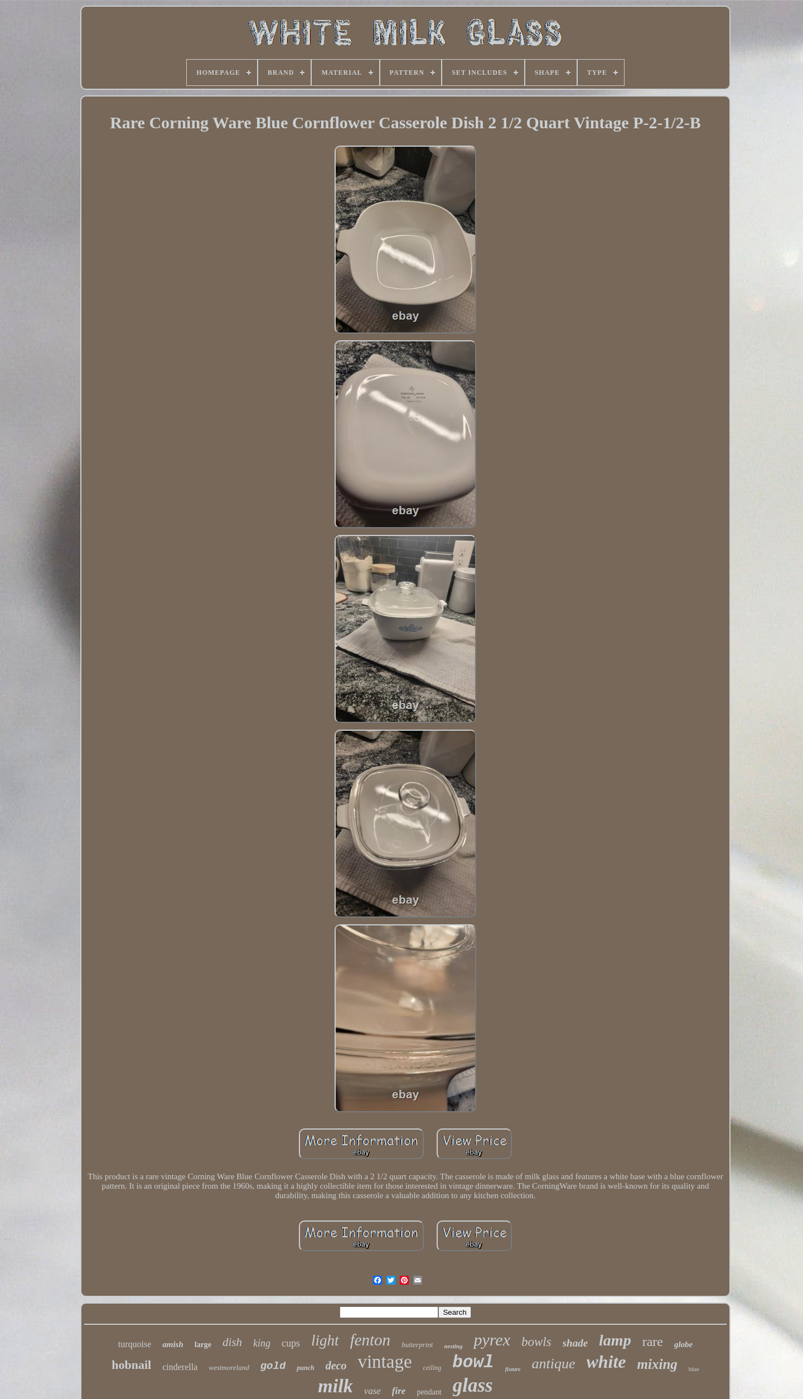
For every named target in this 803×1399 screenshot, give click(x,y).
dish (232, 1342)
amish (172, 1344)
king (261, 1343)
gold (273, 1366)
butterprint (417, 1344)
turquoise (135, 1344)
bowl (473, 1362)
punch (305, 1368)
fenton (370, 1340)
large (203, 1344)
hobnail (131, 1365)
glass (473, 1385)
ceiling (432, 1368)
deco (336, 1365)
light (325, 1340)
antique (553, 1363)
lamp (615, 1340)
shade (575, 1343)
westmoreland (229, 1367)
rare (652, 1341)
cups (291, 1343)
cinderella (179, 1367)
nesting (453, 1346)
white (606, 1362)
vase (372, 1391)
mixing (657, 1364)
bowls (536, 1342)
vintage (384, 1362)
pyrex (491, 1339)
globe (683, 1344)
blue (694, 1369)
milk (335, 1386)
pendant (429, 1392)
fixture (513, 1369)
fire (399, 1391)
